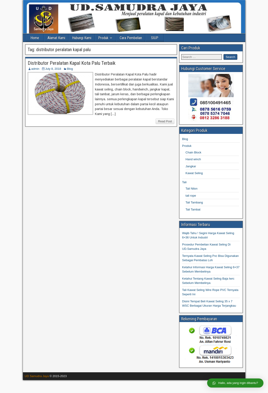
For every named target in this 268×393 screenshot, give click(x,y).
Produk (103, 38)
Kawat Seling (194, 173)
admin (35, 68)
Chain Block (193, 152)
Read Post (165, 121)
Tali (184, 182)
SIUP (154, 38)
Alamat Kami (56, 38)
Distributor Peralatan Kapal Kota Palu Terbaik (71, 63)
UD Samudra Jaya (37, 376)
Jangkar (191, 166)
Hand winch (193, 159)
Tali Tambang (194, 202)
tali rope (191, 195)
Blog (70, 68)
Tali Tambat (193, 209)
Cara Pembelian (131, 38)
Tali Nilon (192, 188)
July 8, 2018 (53, 68)
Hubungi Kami (81, 38)
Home (34, 38)
